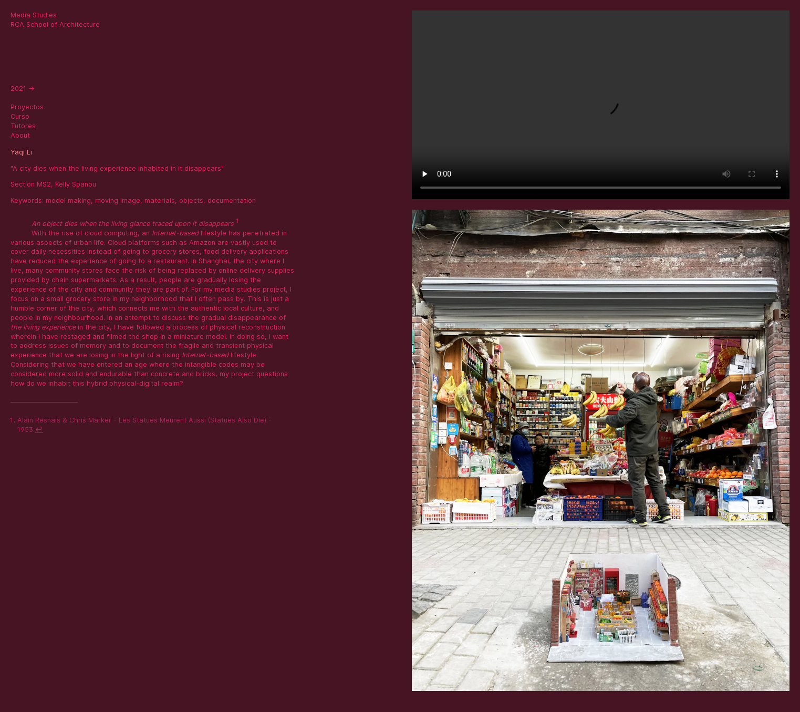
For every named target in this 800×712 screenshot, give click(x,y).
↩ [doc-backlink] (39, 430)
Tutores (23, 126)
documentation (231, 200)
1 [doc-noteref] (237, 221)
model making (68, 200)
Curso (20, 116)
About (20, 135)
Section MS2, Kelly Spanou (53, 184)
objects (191, 200)
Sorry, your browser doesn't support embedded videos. (600, 105)
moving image (117, 200)
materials (159, 200)
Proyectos (27, 107)
